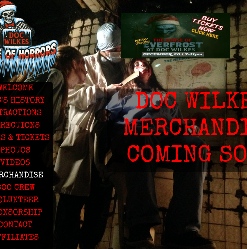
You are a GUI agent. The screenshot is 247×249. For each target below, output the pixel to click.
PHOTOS (15, 151)
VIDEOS (15, 163)
